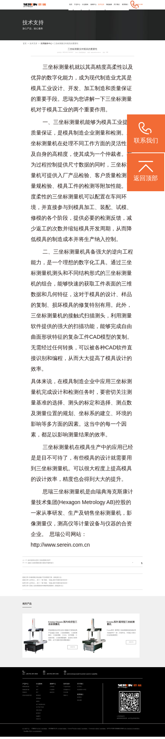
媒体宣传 (53, 693)
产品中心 (77, 4)
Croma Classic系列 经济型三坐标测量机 (62, 623)
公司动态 (53, 687)
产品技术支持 (68, 687)
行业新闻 (53, 690)
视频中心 (66, 696)
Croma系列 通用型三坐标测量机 (121, 623)
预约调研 (80, 701)
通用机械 (39, 699)
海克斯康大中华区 (83, 690)
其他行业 (39, 721)
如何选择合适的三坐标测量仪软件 (39, 560)
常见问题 (66, 693)
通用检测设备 (27, 687)
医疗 (37, 693)
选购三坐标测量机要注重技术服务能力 (41, 563)
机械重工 (39, 717)
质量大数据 (40, 711)
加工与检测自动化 (42, 705)
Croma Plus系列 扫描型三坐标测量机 (90, 730)
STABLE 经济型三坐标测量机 (44, 730)
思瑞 (68, 99)
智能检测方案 (27, 690)
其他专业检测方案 (28, 696)
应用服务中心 (46, 44)
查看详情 (72, 648)
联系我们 (125, 4)
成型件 (38, 702)
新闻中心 (93, 4)
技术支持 (101, 4)
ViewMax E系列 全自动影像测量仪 (69, 733)
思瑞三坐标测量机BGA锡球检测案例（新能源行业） (47, 586)
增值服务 (109, 4)
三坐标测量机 (59, 67)
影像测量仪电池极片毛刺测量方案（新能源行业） (46, 577)
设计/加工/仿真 (41, 708)
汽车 (37, 687)
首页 (70, 4)
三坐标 (113, 99)
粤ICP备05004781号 (135, 719)
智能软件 (25, 693)
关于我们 (117, 4)
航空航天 (39, 714)
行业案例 (85, 4)
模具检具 (39, 696)
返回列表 (134, 563)
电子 (37, 690)
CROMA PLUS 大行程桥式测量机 (65, 730)
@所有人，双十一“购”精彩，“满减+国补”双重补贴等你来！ (49, 580)
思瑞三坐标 (56, 492)
